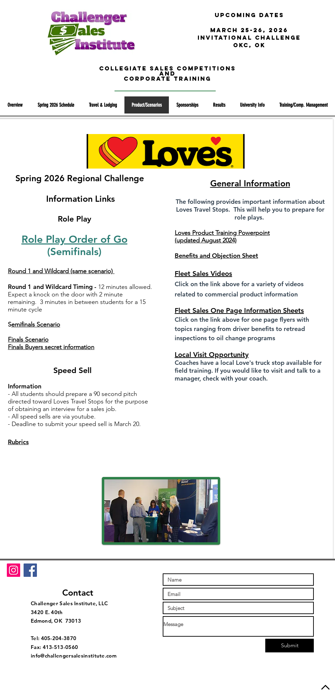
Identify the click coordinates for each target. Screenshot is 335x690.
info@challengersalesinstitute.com (74, 655)
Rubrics (18, 442)
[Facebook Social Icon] (30, 570)
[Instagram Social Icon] (13, 570)
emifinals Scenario (35, 324)
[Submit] (289, 645)
